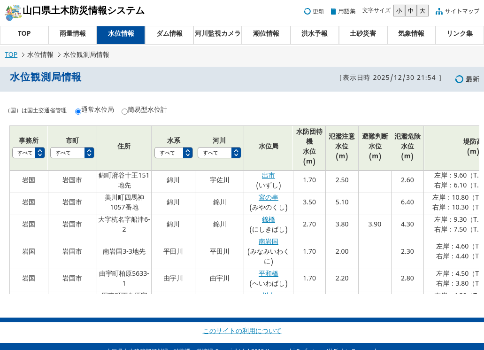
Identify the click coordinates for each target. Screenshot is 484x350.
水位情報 (121, 35)
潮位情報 (266, 35)
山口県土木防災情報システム (84, 12)
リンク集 (459, 35)
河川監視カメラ (218, 35)
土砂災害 (363, 35)
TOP (24, 35)
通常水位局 (97, 111)
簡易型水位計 (147, 111)
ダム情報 (169, 35)
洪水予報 (314, 35)
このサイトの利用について (242, 332)
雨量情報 (73, 35)
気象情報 (411, 35)
